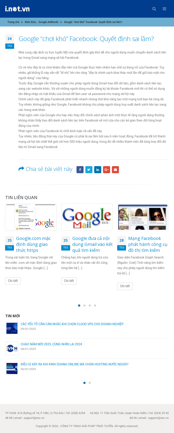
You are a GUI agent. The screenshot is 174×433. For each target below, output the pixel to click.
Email (115, 169)
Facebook (80, 169)
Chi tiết (13, 281)
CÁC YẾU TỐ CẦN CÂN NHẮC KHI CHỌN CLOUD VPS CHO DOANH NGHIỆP (72, 324)
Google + (106, 169)
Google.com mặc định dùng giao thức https (33, 244)
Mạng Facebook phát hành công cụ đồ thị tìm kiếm (147, 244)
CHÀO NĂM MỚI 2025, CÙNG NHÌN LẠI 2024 (51, 344)
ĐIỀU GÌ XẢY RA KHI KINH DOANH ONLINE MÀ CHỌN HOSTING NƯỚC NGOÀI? (74, 364)
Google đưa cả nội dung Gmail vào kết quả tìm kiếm (92, 244)
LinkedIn (97, 169)
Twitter (88, 169)
